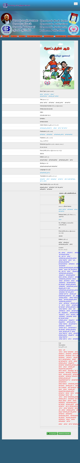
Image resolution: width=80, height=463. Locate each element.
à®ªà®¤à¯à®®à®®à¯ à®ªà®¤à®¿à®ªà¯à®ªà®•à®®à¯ (57, 134)
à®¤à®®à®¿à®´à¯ (45, 172)
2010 (60, 219)
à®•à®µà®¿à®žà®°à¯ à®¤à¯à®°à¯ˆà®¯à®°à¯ (54, 128)
